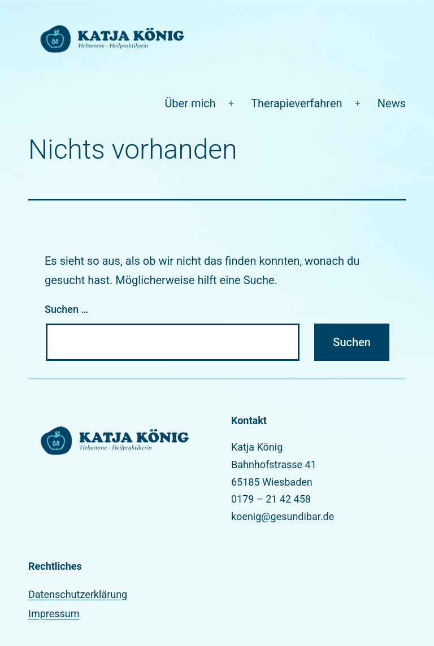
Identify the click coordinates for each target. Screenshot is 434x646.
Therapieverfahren (296, 103)
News (391, 103)
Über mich (189, 103)
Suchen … (66, 309)
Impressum (54, 613)
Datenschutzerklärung (77, 594)
